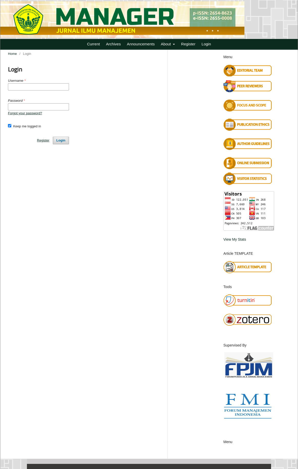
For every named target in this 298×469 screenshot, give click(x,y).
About (166, 44)
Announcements (141, 44)
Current (93, 44)
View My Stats (234, 239)
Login (206, 44)
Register (188, 44)
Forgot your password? (25, 113)
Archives (113, 44)
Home (12, 54)
